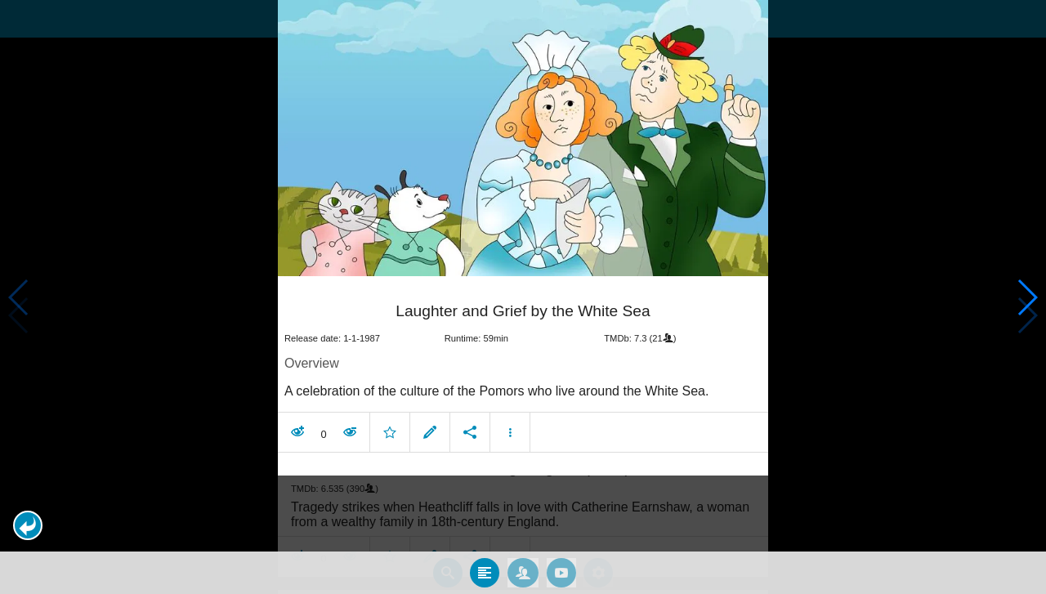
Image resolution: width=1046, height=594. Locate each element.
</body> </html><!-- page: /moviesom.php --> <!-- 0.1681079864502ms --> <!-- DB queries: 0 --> (523, 297)
